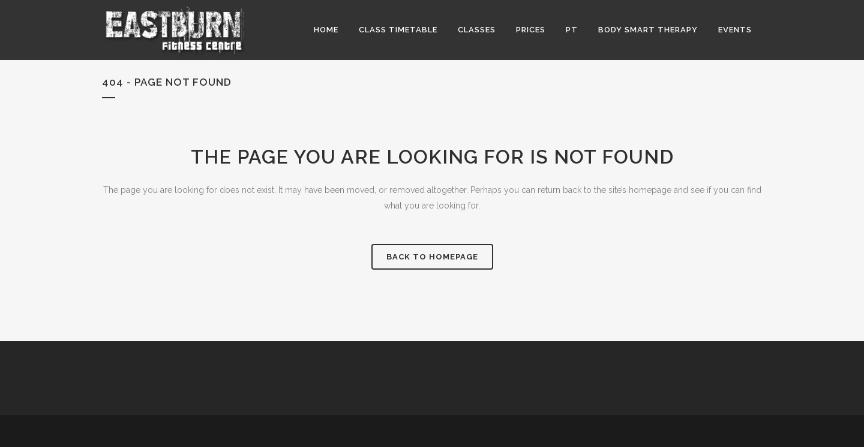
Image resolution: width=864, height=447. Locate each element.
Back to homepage (432, 256)
